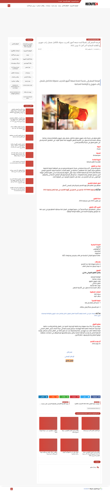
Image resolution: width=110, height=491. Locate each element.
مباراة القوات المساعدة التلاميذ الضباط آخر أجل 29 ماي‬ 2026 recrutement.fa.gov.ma (17, 189)
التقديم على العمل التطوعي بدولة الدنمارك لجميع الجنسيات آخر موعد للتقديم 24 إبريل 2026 (91, 454)
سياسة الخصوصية (75, 1)
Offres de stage (27, 92)
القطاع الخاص (65, 5)
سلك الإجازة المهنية (27, 59)
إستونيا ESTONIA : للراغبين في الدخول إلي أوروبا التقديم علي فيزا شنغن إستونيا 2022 (69, 189)
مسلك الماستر (27, 77)
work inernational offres (93, 39)
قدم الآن (69, 352)
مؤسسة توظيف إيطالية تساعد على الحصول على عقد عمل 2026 (18, 128)
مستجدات (48, 5)
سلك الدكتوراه (15, 59)
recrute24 (86, 488)
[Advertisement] (55, 23)
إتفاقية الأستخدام (66, 1)
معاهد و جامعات (15, 77)
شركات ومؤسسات (15, 63)
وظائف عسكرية (40, 5)
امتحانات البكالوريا (15, 50)
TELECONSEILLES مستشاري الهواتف (15, 92)
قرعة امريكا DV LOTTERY (15, 68)
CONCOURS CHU (27, 85)
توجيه (59, 5)
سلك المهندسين (27, 63)
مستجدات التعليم (15, 72)
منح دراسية (54, 5)
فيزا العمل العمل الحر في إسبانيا (91, 430)
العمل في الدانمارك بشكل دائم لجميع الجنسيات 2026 (27, 45)
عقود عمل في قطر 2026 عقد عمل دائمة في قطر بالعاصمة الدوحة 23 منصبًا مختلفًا (18, 154)
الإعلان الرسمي (69, 356)
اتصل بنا (60, 1)
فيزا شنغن (27, 67)
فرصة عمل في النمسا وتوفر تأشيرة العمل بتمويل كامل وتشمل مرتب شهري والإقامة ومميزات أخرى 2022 (71, 314)
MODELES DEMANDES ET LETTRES (15, 87)
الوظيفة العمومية (74, 5)
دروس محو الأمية (31, 5)
